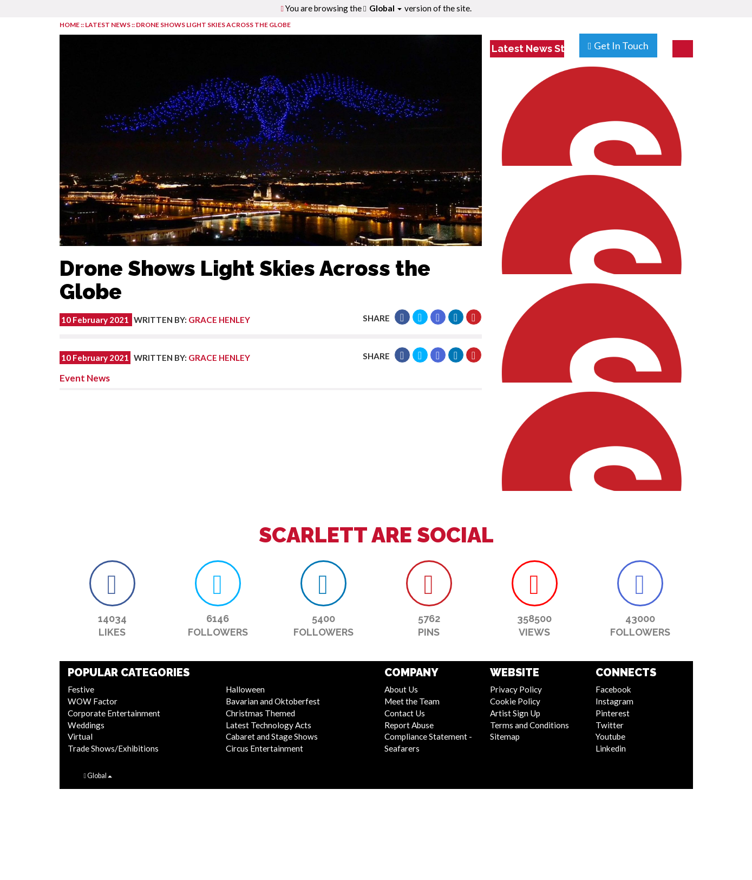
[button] (402, 317)
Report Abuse (409, 725)
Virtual (80, 736)
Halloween (245, 689)
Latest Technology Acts (268, 725)
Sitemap (505, 736)
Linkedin (611, 748)
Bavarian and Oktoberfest (273, 701)
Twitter (610, 725)
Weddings (86, 725)
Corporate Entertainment (114, 713)
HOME (70, 25)
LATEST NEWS (108, 25)
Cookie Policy (515, 701)
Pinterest (613, 713)
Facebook (613, 689)
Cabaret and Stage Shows (272, 736)
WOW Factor (92, 701)
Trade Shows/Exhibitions (113, 748)
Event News (85, 378)
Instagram (614, 701)
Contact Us (404, 713)
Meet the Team (412, 701)
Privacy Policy (516, 689)
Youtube (610, 736)
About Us (401, 689)
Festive (81, 689)
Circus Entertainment (264, 748)
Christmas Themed (260, 713)
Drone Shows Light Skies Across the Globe (213, 25)
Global (385, 8)
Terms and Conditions (529, 725)
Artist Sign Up (515, 713)
